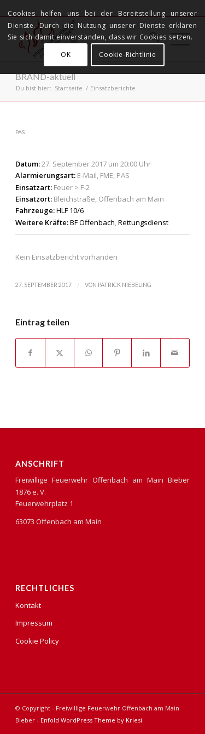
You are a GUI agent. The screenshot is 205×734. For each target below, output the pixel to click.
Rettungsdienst (143, 222)
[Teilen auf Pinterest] (117, 353)
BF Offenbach (92, 222)
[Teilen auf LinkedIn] (146, 353)
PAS (20, 132)
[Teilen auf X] (59, 353)
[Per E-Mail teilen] (175, 353)
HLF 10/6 (70, 210)
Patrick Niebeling (124, 285)
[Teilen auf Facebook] (30, 353)
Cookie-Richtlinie (127, 54)
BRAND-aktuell (45, 76)
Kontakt (28, 605)
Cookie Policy (37, 641)
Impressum (33, 623)
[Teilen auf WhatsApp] (88, 353)
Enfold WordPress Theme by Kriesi (91, 720)
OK (66, 54)
